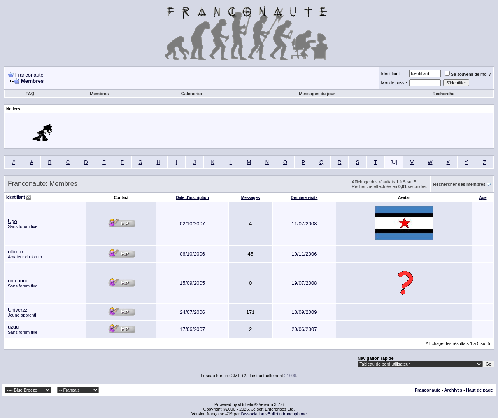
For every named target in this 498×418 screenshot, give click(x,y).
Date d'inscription (192, 197)
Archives (453, 390)
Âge (483, 197)
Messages (250, 197)
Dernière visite (304, 197)
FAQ (30, 93)
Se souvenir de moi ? (468, 74)
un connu (18, 281)
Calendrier (191, 93)
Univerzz (18, 310)
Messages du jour (317, 93)
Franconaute (29, 75)
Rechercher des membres (459, 184)
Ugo (12, 221)
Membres (99, 93)
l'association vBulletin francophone (274, 413)
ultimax (16, 251)
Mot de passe (394, 82)
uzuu (13, 327)
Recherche (443, 93)
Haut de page (479, 390)
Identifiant (390, 73)
